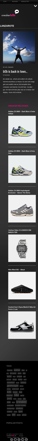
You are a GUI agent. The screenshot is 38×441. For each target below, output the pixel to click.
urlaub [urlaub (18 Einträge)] (8, 415)
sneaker (10, 67)
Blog (5, 1)
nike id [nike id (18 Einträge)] (22, 395)
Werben (9, 437)
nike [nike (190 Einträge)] (16, 395)
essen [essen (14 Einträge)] (17, 382)
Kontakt (21, 435)
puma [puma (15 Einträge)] (14, 398)
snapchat (15, 439)
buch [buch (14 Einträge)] (14, 376)
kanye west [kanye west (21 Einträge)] (15, 389)
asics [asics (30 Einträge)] (19, 373)
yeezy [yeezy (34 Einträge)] (24, 415)
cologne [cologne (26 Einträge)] (19, 376)
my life (5, 67)
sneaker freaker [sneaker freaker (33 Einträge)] (20, 405)
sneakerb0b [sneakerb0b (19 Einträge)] (10, 405)
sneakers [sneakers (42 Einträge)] (19, 408)
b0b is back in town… (15, 71)
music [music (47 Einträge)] (15, 392)
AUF (36, 6)
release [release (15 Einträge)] (19, 398)
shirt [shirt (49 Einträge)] (8, 402)
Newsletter (25, 1)
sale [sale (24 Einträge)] (24, 399)
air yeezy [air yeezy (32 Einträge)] (13, 373)
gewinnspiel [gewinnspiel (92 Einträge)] (12, 386)
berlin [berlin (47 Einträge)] (9, 376)
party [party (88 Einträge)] (9, 398)
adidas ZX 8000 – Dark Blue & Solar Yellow (21, 113)
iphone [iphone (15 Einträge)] (21, 386)
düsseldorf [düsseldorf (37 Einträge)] (10, 382)
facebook (18, 439)
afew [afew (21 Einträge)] (23, 370)
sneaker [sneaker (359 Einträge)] (21, 401)
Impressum (23, 437)
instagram (11, 439)
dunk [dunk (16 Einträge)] (25, 379)
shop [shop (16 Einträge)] (13, 402)
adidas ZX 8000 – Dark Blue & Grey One (21, 152)
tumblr (26, 439)
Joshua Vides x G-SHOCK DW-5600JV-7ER (19, 231)
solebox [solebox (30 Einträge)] (9, 411)
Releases (15, 1)
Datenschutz (16, 437)
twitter (22, 439)
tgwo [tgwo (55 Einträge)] (20, 411)
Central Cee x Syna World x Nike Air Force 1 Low (22, 308)
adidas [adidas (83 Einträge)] (17, 370)
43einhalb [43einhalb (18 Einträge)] (9, 370)
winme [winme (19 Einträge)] (18, 415)
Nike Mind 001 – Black (16, 270)
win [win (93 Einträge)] (13, 415)
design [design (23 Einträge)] (15, 379)
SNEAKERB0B (10, 13)
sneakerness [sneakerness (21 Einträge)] (10, 408)
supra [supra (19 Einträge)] (15, 411)
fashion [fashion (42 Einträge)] (23, 383)
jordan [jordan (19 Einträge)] (9, 389)
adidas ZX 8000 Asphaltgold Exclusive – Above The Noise (19, 192)
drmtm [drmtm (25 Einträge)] (20, 379)
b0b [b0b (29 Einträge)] (24, 373)
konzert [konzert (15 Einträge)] (22, 389)
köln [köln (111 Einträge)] (9, 392)
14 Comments (6, 75)
